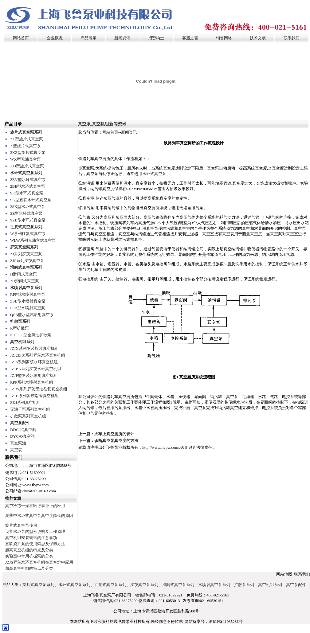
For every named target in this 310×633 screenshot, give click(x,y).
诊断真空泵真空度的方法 (116, 440)
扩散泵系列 (20, 321)
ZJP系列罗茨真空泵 (27, 260)
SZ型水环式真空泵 (26, 213)
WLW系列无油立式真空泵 (33, 240)
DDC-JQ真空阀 (23, 429)
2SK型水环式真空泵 (27, 206)
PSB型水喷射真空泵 (27, 308)
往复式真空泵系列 (26, 227)
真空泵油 (18, 443)
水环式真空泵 (154, 173)
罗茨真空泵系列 (24, 247)
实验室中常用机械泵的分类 (29, 556)
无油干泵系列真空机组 (30, 409)
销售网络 (224, 38)
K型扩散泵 (19, 328)
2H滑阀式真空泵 (24, 281)
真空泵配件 (20, 422)
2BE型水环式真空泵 (27, 186)
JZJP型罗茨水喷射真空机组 (34, 375)
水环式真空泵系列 (26, 172)
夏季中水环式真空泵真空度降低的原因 (39, 515)
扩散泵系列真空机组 (28, 416)
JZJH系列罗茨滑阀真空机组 (34, 395)
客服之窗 (190, 38)
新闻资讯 (122, 38)
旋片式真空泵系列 (26, 132)
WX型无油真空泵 (25, 159)
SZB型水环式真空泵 (27, 220)
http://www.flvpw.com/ (160, 447)
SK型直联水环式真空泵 (30, 199)
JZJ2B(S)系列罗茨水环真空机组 (37, 355)
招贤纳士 (156, 38)
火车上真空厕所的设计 (114, 434)
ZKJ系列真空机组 (25, 402)
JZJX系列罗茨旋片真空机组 (34, 348)
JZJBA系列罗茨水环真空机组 (35, 368)
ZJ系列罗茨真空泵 (26, 254)
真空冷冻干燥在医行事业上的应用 (35, 505)
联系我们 (292, 38)
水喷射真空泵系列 (26, 287)
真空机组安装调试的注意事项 (31, 537)
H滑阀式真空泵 (23, 274)
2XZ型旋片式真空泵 (27, 152)
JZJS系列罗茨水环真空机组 (34, 362)
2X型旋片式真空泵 (26, 139)
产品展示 (88, 38)
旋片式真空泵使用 (21, 525)
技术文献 (258, 38)
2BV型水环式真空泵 (28, 179)
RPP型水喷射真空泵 (27, 294)
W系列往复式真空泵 (28, 233)
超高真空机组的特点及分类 (29, 550)
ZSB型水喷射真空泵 (27, 301)
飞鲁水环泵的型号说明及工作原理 (35, 531)
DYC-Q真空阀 (22, 436)
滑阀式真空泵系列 (26, 267)
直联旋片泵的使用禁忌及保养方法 (35, 543)
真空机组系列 (22, 341)
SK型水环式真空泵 (26, 193)
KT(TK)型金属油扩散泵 (30, 335)
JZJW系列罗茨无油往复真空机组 (38, 389)
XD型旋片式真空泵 (27, 166)
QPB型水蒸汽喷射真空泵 (32, 314)
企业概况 (55, 38)
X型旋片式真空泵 (25, 145)
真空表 (16, 449)
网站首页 (21, 38)
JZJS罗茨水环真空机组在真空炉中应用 (39, 562)
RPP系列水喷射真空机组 (31, 382)
